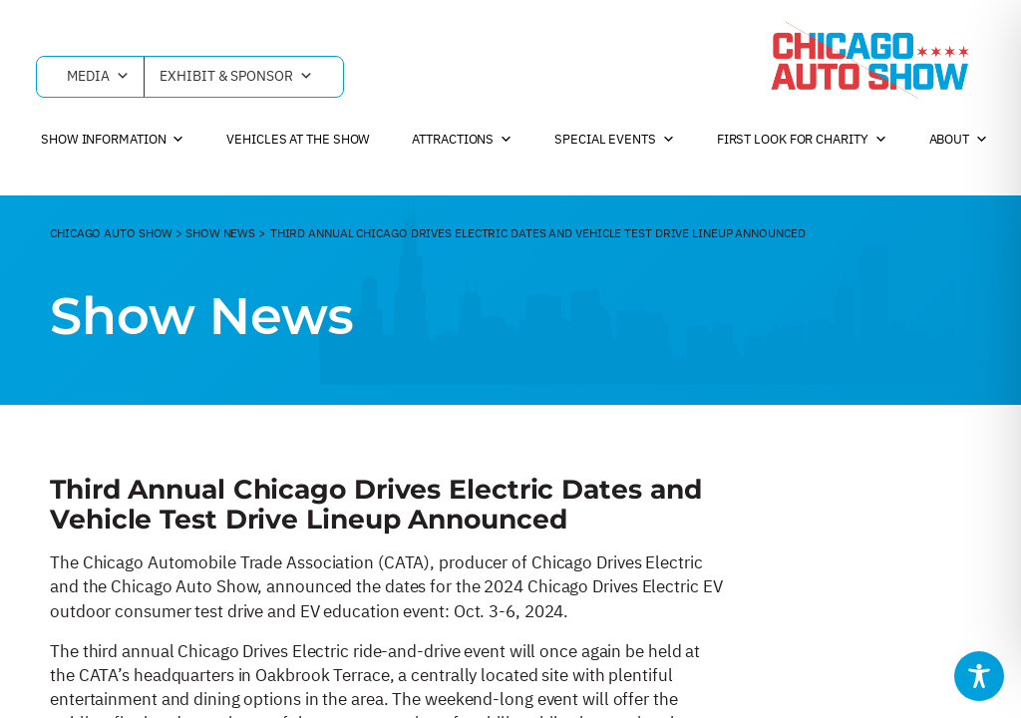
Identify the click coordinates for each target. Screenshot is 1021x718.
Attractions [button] (462, 140)
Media (98, 77)
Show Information (112, 140)
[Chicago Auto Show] (869, 60)
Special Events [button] (614, 140)
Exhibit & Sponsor (236, 77)
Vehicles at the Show (298, 139)
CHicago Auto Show (111, 232)
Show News (220, 232)
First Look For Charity (802, 140)
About (958, 140)
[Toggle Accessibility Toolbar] (979, 676)
